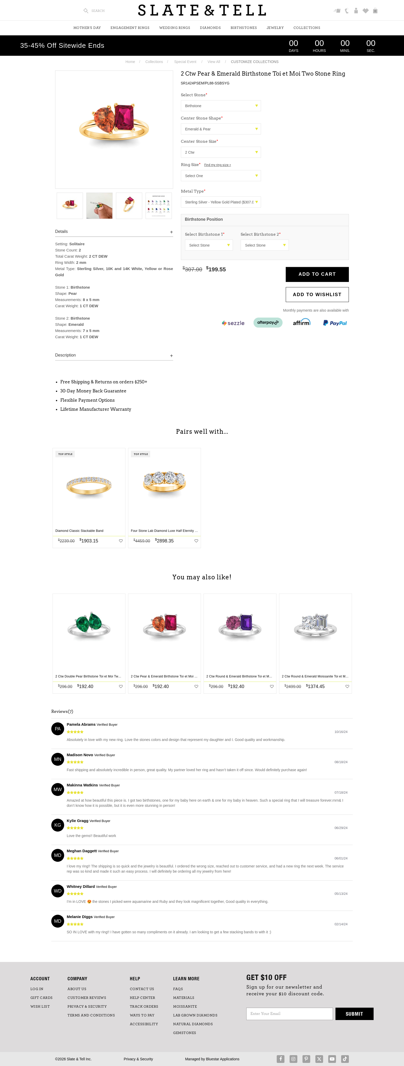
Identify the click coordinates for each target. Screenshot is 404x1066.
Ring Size (206, 164)
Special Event (185, 62)
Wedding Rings (174, 28)
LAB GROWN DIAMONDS (195, 1015)
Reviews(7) (62, 711)
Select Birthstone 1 (205, 234)
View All (214, 62)
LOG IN (37, 989)
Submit (354, 1014)
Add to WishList (317, 294)
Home (130, 62)
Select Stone (194, 94)
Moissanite (185, 1006)
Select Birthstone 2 (261, 234)
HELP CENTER (142, 998)
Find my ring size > (217, 165)
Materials (184, 998)
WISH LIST (40, 1006)
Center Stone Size (199, 141)
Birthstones (244, 28)
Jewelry (275, 28)
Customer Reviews (87, 998)
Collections (307, 28)
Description (65, 355)
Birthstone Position (204, 219)
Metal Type (193, 191)
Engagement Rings (130, 28)
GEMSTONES (184, 1033)
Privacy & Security (138, 1059)
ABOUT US (77, 989)
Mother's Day (87, 28)
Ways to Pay (142, 1015)
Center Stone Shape (202, 118)
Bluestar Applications (222, 1059)
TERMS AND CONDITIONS (91, 1015)
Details (61, 231)
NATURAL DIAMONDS (193, 1024)
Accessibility (144, 1024)
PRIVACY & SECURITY (87, 1006)
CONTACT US (142, 989)
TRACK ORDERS (144, 1006)
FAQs (178, 989)
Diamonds (210, 28)
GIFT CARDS (41, 998)
